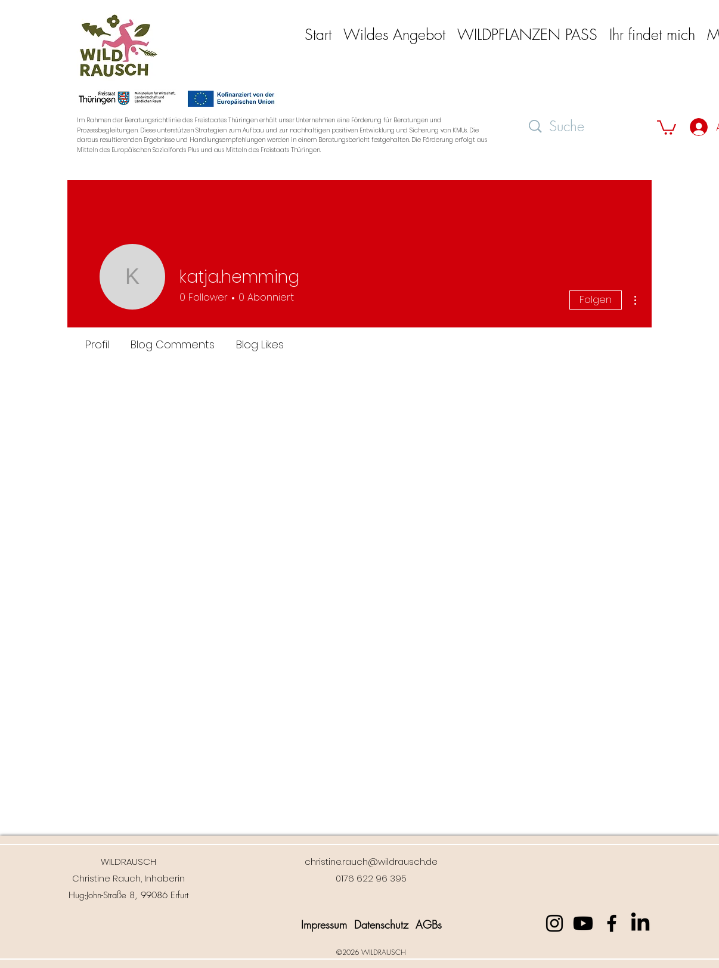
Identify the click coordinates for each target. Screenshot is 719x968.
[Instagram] (554, 923)
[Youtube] (583, 923)
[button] (394, 34)
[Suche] (587, 126)
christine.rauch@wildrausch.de (371, 861)
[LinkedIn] (640, 923)
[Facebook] (611, 923)
